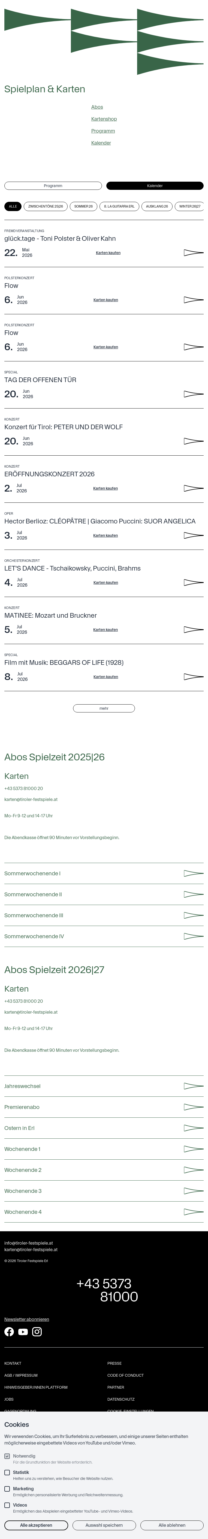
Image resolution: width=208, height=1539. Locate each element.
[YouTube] (23, 1331)
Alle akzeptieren (36, 1525)
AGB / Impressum (21, 1375)
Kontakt (12, 1363)
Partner (115, 1387)
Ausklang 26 (157, 206)
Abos (97, 107)
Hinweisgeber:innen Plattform (36, 1387)
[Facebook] (9, 1331)
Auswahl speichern (104, 1525)
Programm (103, 131)
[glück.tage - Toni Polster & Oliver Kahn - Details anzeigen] (194, 252)
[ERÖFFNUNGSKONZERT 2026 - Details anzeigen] (194, 488)
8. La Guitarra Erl (119, 206)
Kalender (101, 143)
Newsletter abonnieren (26, 1319)
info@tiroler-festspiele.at (28, 1243)
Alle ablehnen (172, 1525)
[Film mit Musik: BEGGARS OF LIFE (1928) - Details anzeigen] (194, 676)
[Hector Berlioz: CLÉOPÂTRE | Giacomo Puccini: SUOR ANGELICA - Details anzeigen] (194, 535)
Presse (114, 1363)
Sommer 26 (83, 206)
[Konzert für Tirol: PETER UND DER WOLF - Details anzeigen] (194, 441)
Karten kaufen (108, 253)
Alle (13, 206)
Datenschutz (121, 1399)
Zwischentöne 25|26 (45, 206)
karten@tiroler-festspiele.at (31, 1249)
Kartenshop (104, 119)
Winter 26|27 (189, 206)
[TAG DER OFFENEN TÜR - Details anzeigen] (194, 394)
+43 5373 (104, 1290)
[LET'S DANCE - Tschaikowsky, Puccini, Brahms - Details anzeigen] (194, 582)
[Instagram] (37, 1331)
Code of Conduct (125, 1375)
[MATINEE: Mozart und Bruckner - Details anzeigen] (194, 629)
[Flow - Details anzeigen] (194, 300)
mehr (104, 708)
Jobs (9, 1399)
